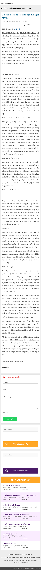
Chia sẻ (28, 24)
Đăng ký (3, 3)
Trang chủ (6, 8)
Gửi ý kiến (10, 419)
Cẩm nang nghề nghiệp (22, 8)
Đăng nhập (10, 3)
